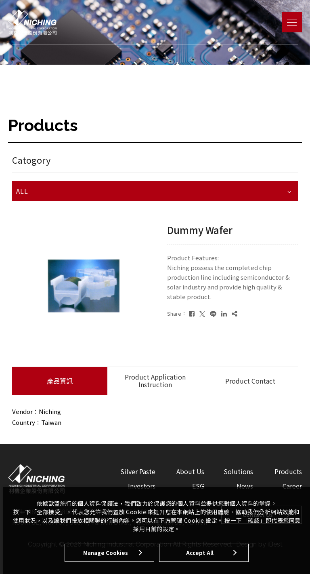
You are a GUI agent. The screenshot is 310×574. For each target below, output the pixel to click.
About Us (190, 471)
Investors (141, 486)
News (245, 486)
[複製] (234, 313)
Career (292, 486)
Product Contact (250, 381)
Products (288, 471)
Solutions (238, 471)
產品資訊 (60, 381)
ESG (198, 486)
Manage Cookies (105, 553)
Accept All (200, 553)
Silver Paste (137, 471)
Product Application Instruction (155, 380)
